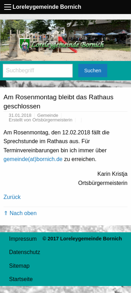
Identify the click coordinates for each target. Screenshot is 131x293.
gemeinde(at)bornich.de (33, 159)
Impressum (23, 239)
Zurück (12, 197)
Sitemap (19, 266)
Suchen (92, 70)
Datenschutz (24, 252)
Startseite (21, 279)
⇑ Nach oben (20, 213)
